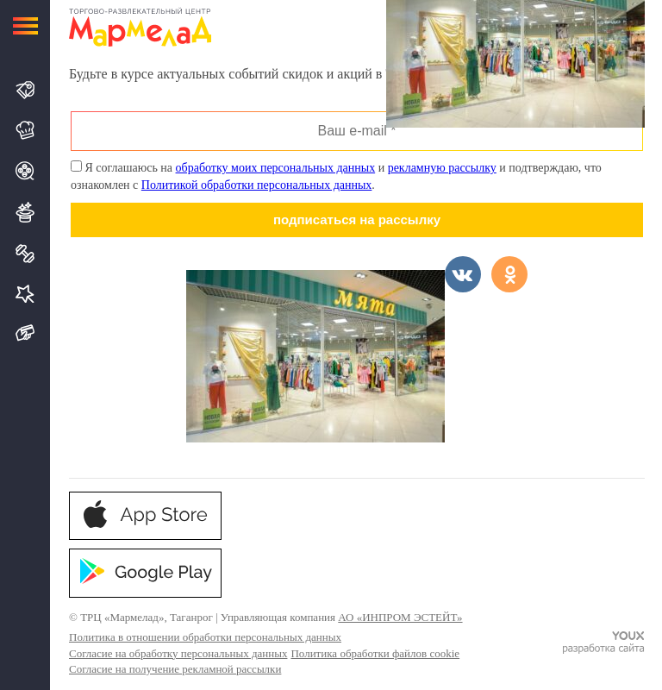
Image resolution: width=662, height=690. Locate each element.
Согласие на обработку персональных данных (178, 653)
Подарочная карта (26, 333)
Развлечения (26, 212)
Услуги (26, 294)
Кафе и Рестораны (26, 130)
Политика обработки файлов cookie (374, 653)
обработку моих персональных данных (276, 167)
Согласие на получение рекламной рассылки (175, 668)
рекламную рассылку (442, 167)
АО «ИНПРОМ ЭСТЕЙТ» (400, 617)
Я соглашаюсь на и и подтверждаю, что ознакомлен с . (336, 175)
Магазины (26, 90)
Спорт (26, 253)
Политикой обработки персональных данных (256, 185)
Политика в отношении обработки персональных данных (205, 636)
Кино (26, 170)
